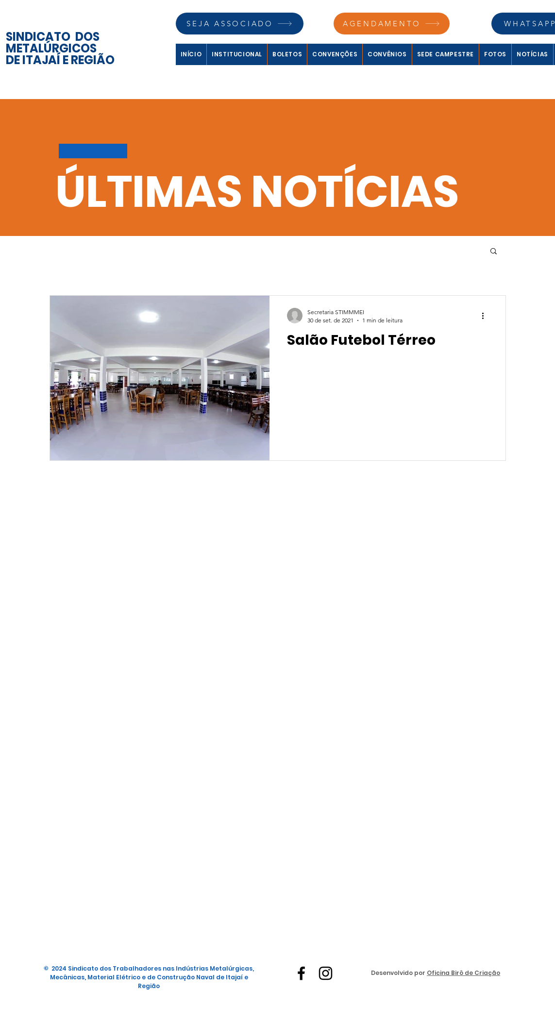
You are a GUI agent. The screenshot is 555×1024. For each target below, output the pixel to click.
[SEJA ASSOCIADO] (239, 23)
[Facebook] (301, 973)
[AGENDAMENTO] (392, 23)
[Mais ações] (486, 315)
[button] (493, 252)
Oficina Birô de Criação (463, 973)
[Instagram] (326, 973)
